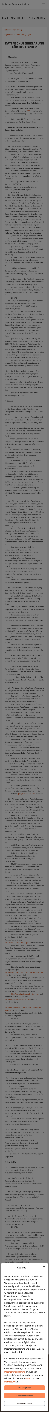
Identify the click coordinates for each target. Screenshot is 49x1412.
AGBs (27, 1378)
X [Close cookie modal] (44, 1267)
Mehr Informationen (24, 1403)
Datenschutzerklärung (14, 1371)
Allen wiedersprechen (24, 1395)
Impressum (9, 1381)
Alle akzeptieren (24, 1387)
